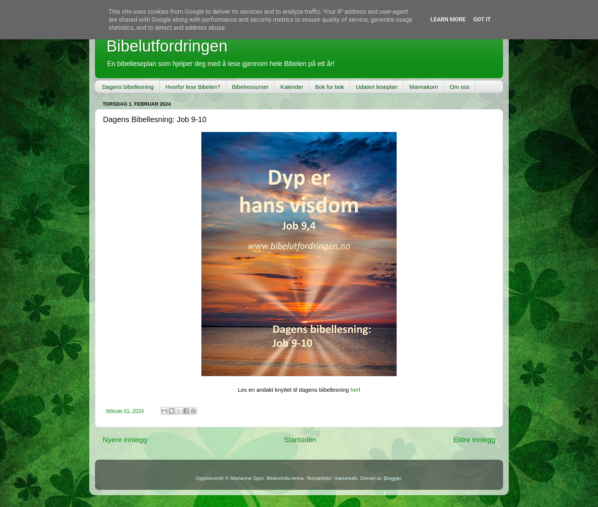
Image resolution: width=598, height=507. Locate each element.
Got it (482, 19)
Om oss (459, 87)
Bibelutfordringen (167, 46)
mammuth (345, 478)
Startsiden (300, 440)
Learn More (448, 19)
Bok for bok (329, 87)
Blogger (392, 478)
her (354, 390)
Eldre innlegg (474, 440)
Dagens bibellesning (128, 87)
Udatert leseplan (376, 87)
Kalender (291, 87)
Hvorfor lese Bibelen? (193, 87)
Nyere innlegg (125, 440)
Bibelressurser (250, 87)
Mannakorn (423, 87)
